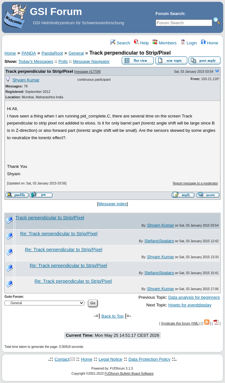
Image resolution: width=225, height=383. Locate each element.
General (76, 53)
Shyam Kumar (25, 80)
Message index (112, 203)
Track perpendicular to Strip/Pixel (39, 71)
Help (141, 43)
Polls (63, 61)
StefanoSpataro (159, 240)
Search (120, 43)
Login (188, 43)
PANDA (28, 53)
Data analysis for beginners (194, 297)
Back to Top (112, 316)
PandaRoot (52, 53)
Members (164, 43)
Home (209, 43)
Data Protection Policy (149, 359)
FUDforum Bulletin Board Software (129, 373)
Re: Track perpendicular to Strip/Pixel (58, 233)
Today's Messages (35, 61)
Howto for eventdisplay (189, 305)
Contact (62, 359)
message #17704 (87, 71)
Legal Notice (110, 359)
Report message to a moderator (195, 183)
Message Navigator (91, 61)
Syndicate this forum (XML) (180, 323)
